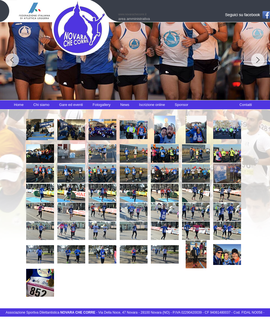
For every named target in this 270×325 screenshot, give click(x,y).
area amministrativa (134, 19)
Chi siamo (41, 105)
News (124, 105)
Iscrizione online (152, 105)
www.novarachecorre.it (132, 14)
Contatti (245, 105)
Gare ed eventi (71, 105)
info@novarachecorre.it (135, 321)
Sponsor (181, 105)
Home (19, 105)
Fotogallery (102, 105)
